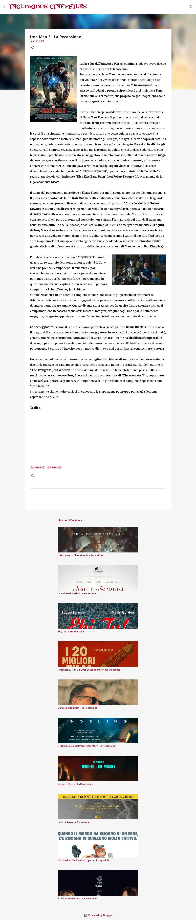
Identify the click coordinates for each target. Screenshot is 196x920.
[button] (32, 48)
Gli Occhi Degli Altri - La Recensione (77, 708)
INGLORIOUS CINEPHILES (48, 7)
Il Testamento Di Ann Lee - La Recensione (80, 555)
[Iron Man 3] (37, 467)
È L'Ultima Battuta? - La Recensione (77, 898)
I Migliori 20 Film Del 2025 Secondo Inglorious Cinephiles (89, 669)
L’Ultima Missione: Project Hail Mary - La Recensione (86, 746)
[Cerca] (92, 7)
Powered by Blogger (98, 915)
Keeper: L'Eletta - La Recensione (75, 784)
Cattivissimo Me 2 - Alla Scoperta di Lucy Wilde (83, 860)
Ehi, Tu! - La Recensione (71, 631)
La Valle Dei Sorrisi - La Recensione (77, 593)
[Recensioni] (54, 467)
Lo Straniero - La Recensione (74, 822)
